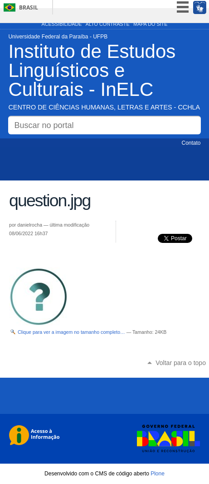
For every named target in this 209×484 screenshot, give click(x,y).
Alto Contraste (108, 24)
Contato (191, 143)
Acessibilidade (62, 24)
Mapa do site (150, 24)
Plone (158, 473)
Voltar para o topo (181, 362)
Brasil (28, 7)
